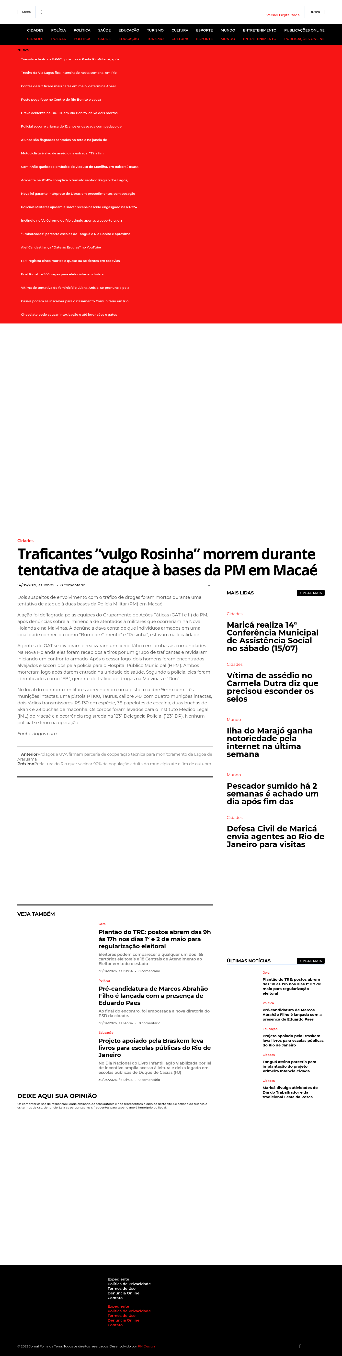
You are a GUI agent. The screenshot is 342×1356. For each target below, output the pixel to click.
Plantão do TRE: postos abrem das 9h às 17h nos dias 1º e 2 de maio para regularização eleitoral (155, 938)
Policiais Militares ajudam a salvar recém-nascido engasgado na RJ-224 (79, 207)
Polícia (58, 30)
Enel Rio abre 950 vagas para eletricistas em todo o (62, 274)
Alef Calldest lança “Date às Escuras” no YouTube (61, 247)
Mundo (228, 30)
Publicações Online (304, 30)
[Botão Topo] (323, 1346)
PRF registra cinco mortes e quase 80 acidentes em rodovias (70, 260)
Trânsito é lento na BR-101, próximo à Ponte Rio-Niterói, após (70, 59)
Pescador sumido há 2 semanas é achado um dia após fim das (273, 793)
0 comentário (72, 584)
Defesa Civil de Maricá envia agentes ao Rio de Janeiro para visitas (275, 836)
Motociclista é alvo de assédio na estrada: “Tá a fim (62, 153)
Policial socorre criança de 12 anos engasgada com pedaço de (71, 126)
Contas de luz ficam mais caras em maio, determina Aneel (68, 86)
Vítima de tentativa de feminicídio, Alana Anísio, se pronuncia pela (75, 287)
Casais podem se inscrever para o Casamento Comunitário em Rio (74, 301)
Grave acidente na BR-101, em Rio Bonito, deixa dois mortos (69, 113)
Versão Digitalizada (283, 15)
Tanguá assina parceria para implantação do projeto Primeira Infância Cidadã (289, 1066)
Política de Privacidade (129, 1283)
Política (82, 30)
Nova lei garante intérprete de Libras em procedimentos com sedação (78, 193)
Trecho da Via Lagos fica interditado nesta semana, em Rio (69, 72)
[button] (197, 585)
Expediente (118, 1279)
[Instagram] (304, 1346)
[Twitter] (308, 1346)
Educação (129, 30)
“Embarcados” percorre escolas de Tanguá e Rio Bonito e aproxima (75, 234)
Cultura (179, 30)
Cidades (35, 30)
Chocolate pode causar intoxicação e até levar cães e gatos (69, 314)
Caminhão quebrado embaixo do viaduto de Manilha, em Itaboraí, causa (79, 166)
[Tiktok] (318, 1346)
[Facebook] (43, 12)
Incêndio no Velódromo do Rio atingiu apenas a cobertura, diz (71, 220)
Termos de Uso (122, 1288)
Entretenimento (259, 30)
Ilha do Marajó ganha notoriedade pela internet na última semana (270, 742)
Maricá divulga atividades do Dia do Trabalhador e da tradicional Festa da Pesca (290, 1092)
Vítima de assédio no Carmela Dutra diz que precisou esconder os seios (273, 686)
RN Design (146, 1346)
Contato (115, 1297)
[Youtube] (313, 1346)
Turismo (155, 30)
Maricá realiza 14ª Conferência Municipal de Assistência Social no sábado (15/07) (273, 636)
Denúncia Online (123, 1293)
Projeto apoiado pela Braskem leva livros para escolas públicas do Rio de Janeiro (155, 1047)
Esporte (204, 30)
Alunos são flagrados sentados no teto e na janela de (64, 139)
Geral (102, 923)
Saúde (104, 30)
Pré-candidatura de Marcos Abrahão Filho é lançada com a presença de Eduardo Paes (153, 995)
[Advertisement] (115, 840)
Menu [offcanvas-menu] (24, 12)
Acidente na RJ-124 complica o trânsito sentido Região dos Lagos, (74, 180)
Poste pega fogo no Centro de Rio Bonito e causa (61, 99)
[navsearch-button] (315, 12)
